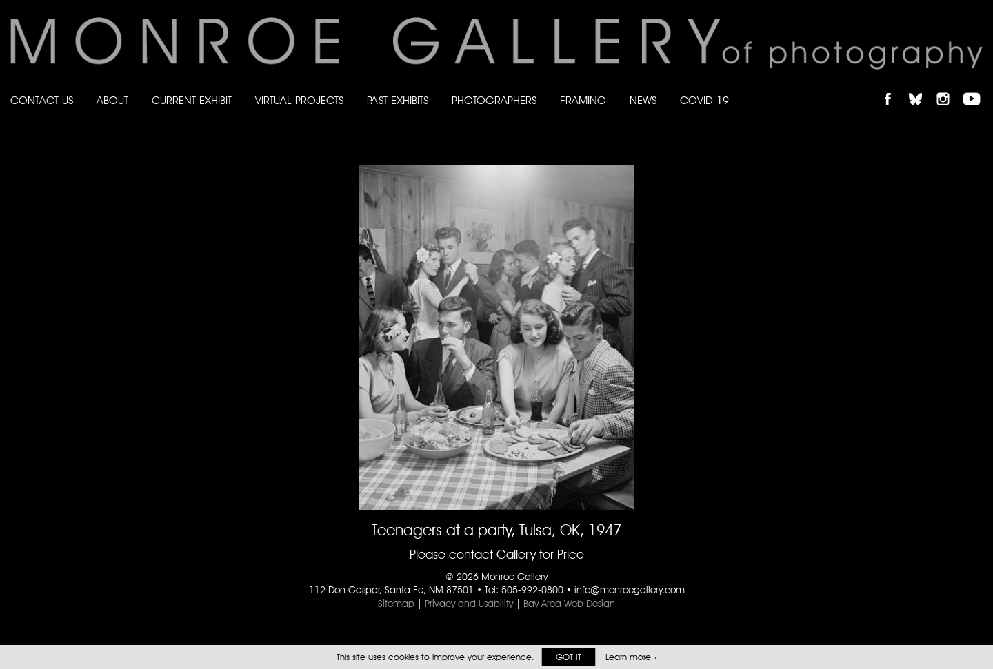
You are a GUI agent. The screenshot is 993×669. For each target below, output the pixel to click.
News (643, 100)
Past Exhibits (397, 100)
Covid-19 (704, 100)
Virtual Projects (299, 100)
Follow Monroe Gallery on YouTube (976, 87)
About (112, 100)
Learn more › (630, 657)
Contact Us (41, 100)
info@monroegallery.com (629, 589)
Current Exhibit (192, 100)
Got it (568, 657)
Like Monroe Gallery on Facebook (894, 87)
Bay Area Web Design (569, 603)
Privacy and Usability (469, 603)
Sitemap (396, 603)
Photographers (494, 100)
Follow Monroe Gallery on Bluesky (921, 87)
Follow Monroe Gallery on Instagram (949, 87)
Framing (583, 100)
